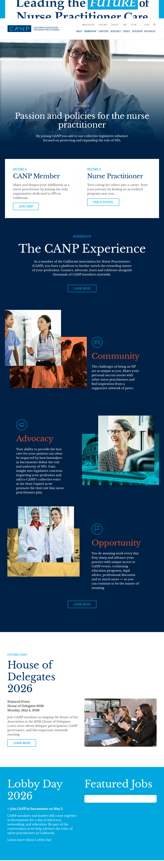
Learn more (22, 743)
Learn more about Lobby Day (30, 840)
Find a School (103, 202)
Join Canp (26, 206)
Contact (115, 25)
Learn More (82, 288)
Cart (125, 25)
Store (133, 25)
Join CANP (102, 25)
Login (146, 25)
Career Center (88, 25)
